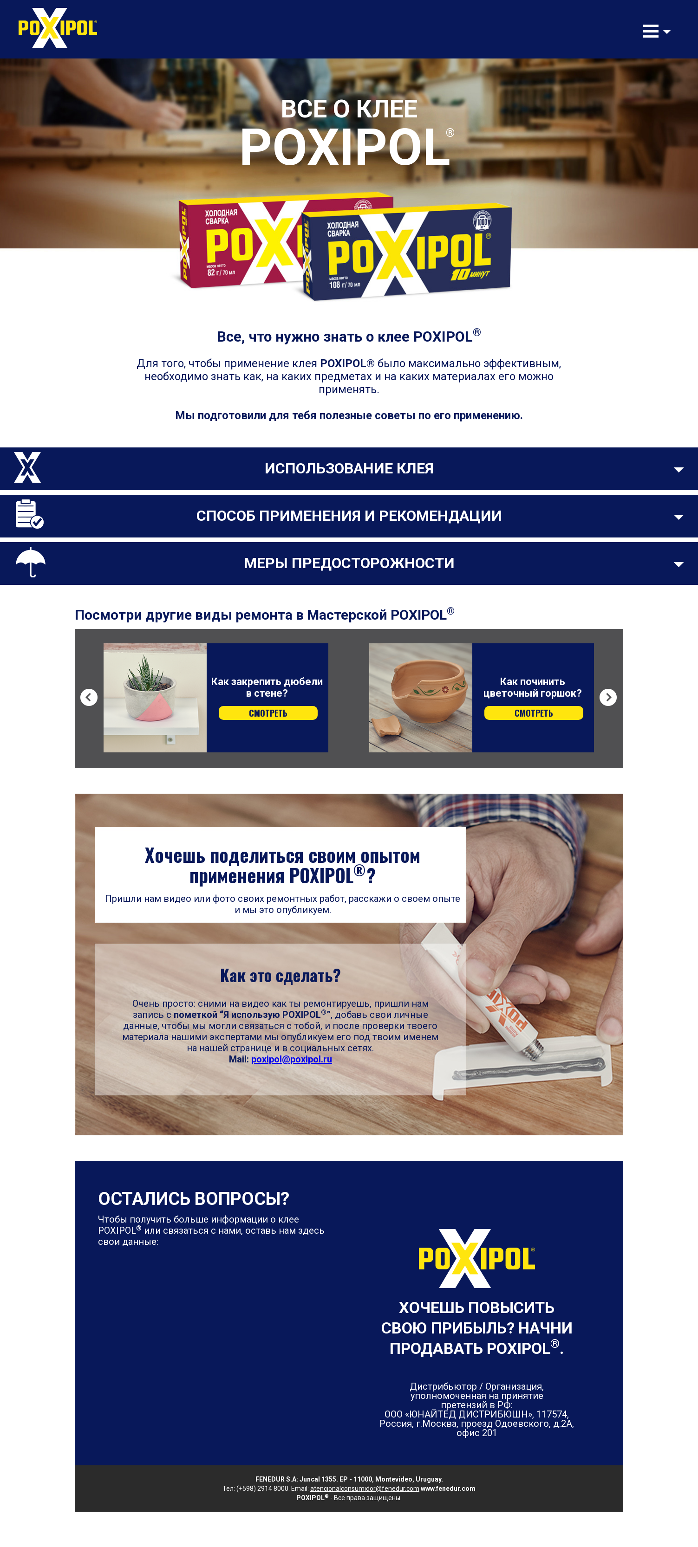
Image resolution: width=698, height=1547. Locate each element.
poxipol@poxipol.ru (291, 1059)
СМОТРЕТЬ (268, 713)
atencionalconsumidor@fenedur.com (364, 1488)
